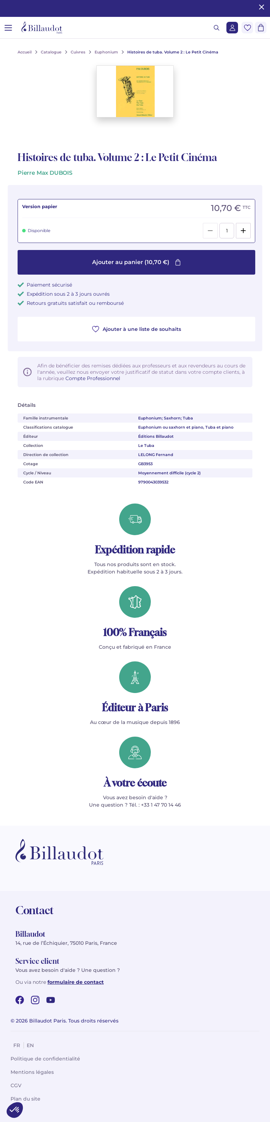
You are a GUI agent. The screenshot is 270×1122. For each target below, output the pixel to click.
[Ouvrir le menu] (8, 28)
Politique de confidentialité (45, 1059)
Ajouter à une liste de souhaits (136, 329)
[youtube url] (50, 1000)
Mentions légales (32, 1072)
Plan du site (25, 1099)
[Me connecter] (232, 27)
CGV (16, 1085)
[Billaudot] (41, 28)
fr (16, 1045)
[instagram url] (35, 1000)
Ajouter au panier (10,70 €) (136, 262)
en (30, 1045)
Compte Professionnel (92, 378)
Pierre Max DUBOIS (45, 172)
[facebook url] (19, 1000)
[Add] (243, 230)
